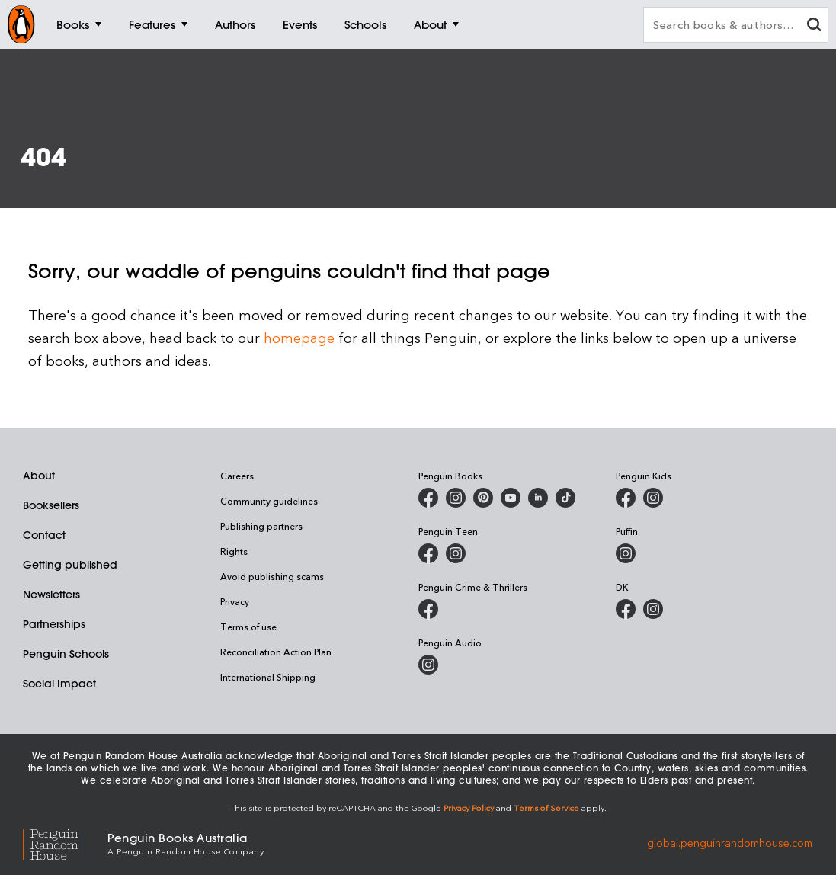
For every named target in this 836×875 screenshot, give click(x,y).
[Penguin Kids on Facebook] (626, 498)
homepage (299, 337)
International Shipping (268, 677)
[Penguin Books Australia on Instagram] (456, 498)
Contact (44, 535)
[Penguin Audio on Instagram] (428, 665)
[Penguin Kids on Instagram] (653, 498)
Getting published (70, 565)
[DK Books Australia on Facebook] (626, 609)
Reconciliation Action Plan (276, 652)
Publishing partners (261, 526)
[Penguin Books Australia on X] (483, 498)
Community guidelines (269, 501)
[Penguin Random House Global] (65, 842)
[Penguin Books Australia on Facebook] (428, 498)
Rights (234, 551)
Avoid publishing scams (272, 576)
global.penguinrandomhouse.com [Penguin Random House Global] (729, 843)
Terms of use (248, 626)
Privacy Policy (469, 807)
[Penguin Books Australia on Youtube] (510, 498)
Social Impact (59, 684)
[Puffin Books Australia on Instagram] (626, 553)
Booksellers (51, 505)
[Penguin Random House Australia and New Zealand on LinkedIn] (538, 498)
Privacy (234, 601)
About (39, 475)
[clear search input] (814, 26)
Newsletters (51, 594)
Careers (237, 475)
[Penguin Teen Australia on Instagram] (456, 553)
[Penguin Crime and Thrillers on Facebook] (428, 609)
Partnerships (54, 624)
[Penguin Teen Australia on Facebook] (428, 553)
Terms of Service (546, 807)
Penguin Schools (66, 654)
